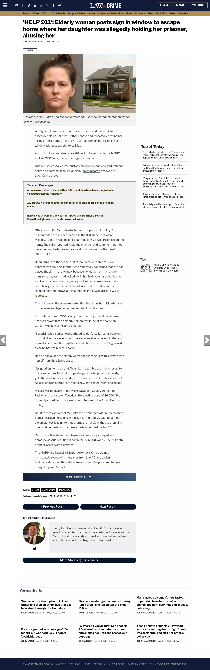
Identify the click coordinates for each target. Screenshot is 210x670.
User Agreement (117, 663)
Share (30, 50)
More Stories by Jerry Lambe (79, 560)
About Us (48, 663)
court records (91, 170)
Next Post (207, 340)
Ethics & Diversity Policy (140, 663)
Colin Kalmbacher (31, 613)
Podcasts (140, 13)
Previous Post (3, 340)
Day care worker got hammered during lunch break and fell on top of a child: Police (164, 195)
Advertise (61, 663)
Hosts (129, 13)
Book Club (161, 13)
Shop (150, 13)
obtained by (93, 153)
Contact (159, 663)
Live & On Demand (172, 5)
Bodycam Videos (76, 13)
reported (40, 295)
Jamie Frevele (86, 613)
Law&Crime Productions (110, 13)
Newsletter (74, 663)
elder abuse (48, 490)
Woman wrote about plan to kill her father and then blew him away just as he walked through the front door (163, 168)
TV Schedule (58, 13)
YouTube (198, 5)
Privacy (86, 663)
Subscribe (183, 13)
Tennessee (73, 131)
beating (112, 136)
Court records (44, 413)
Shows (91, 13)
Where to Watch (40, 13)
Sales (172, 13)
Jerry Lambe (29, 41)
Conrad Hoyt (86, 641)
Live (25, 13)
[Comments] (23, 45)
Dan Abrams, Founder (176, 663)
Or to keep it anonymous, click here (165, 269)
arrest (35, 490)
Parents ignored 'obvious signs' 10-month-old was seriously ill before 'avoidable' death (164, 205)
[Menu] (5, 5)
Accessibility (100, 663)
